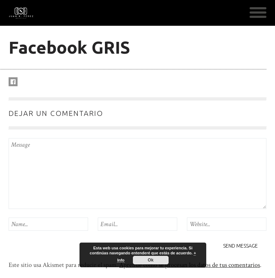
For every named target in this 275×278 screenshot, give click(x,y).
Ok (151, 260)
